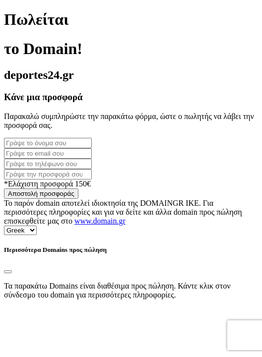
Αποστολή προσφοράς (41, 193)
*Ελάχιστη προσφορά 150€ (47, 183)
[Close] (8, 271)
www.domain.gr (100, 221)
